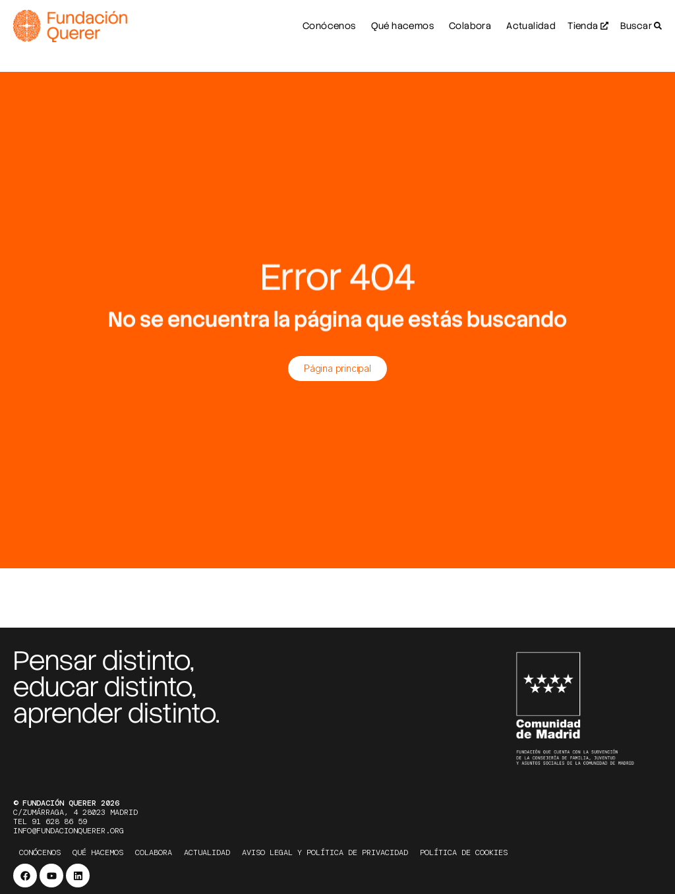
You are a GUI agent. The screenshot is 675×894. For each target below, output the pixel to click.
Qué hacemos (98, 852)
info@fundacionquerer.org (68, 830)
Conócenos (40, 852)
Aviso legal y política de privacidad (325, 852)
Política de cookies (464, 852)
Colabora (153, 852)
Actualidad (207, 852)
